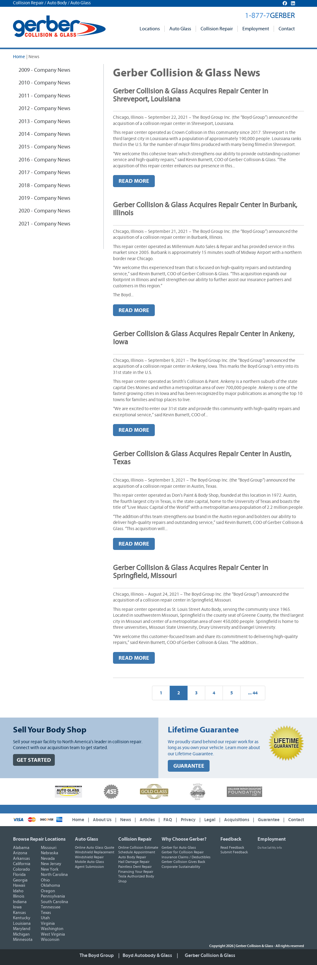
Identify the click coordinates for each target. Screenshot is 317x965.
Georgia (20, 880)
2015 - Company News (44, 147)
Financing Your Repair (135, 871)
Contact (287, 28)
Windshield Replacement (94, 852)
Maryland (21, 929)
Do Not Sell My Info (270, 847)
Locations (150, 28)
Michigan (21, 934)
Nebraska (49, 853)
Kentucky (21, 918)
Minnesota (23, 939)
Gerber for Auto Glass (179, 847)
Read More (134, 181)
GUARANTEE (188, 766)
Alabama (21, 848)
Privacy (188, 819)
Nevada (48, 858)
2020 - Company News (44, 211)
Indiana (20, 902)
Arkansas (21, 858)
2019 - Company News (44, 198)
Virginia (48, 923)
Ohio (45, 880)
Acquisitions (236, 819)
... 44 (253, 693)
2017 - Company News (44, 172)
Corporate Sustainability (181, 866)
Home (19, 56)
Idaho (18, 891)
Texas (46, 913)
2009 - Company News (44, 70)
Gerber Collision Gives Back (183, 862)
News (125, 819)
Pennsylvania (53, 896)
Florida (19, 875)
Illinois (18, 896)
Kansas (19, 913)
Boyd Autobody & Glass (147, 955)
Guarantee (269, 819)
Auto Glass (180, 28)
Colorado (21, 869)
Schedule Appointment (136, 852)
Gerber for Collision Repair (183, 852)
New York (50, 869)
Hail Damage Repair (134, 862)
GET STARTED (34, 760)
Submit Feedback (234, 852)
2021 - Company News (44, 224)
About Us (102, 819)
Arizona (20, 853)
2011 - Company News (44, 96)
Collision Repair (217, 28)
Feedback (230, 839)
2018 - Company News (44, 185)
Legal (209, 819)
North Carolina (54, 875)
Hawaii (19, 885)
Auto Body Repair (132, 857)
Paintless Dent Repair (135, 866)
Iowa (17, 907)
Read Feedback (232, 847)
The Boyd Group (97, 955)
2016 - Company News (44, 160)
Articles (147, 819)
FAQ (167, 819)
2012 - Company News (44, 108)
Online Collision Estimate (138, 847)
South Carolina (54, 902)
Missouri (48, 848)
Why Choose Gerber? (184, 839)
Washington (52, 929)
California (21, 864)
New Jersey (51, 864)
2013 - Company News (44, 121)
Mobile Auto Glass (89, 862)
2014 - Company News (44, 134)
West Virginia (53, 934)
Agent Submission (89, 866)
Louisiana (22, 923)
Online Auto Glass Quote (94, 847)
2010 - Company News (44, 83)
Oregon (48, 891)
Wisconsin (50, 939)
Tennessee (50, 907)
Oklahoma (50, 885)
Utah (45, 918)
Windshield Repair (89, 857)
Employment (255, 28)
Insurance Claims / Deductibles (186, 857)
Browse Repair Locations (39, 839)
